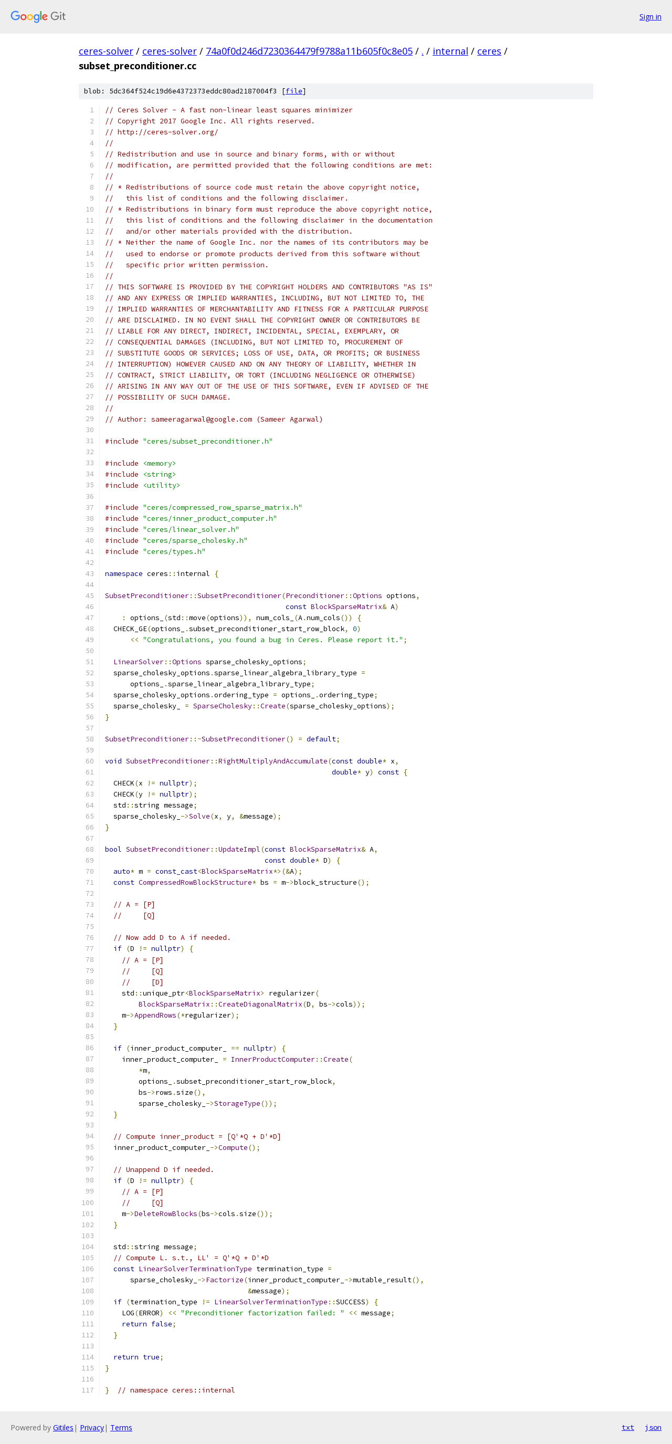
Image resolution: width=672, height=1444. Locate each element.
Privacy (92, 1427)
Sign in (650, 17)
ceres (489, 51)
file (294, 91)
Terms (121, 1427)
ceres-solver (106, 51)
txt (628, 1427)
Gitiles (63, 1427)
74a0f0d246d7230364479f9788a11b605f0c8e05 (309, 51)
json (653, 1427)
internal (450, 51)
